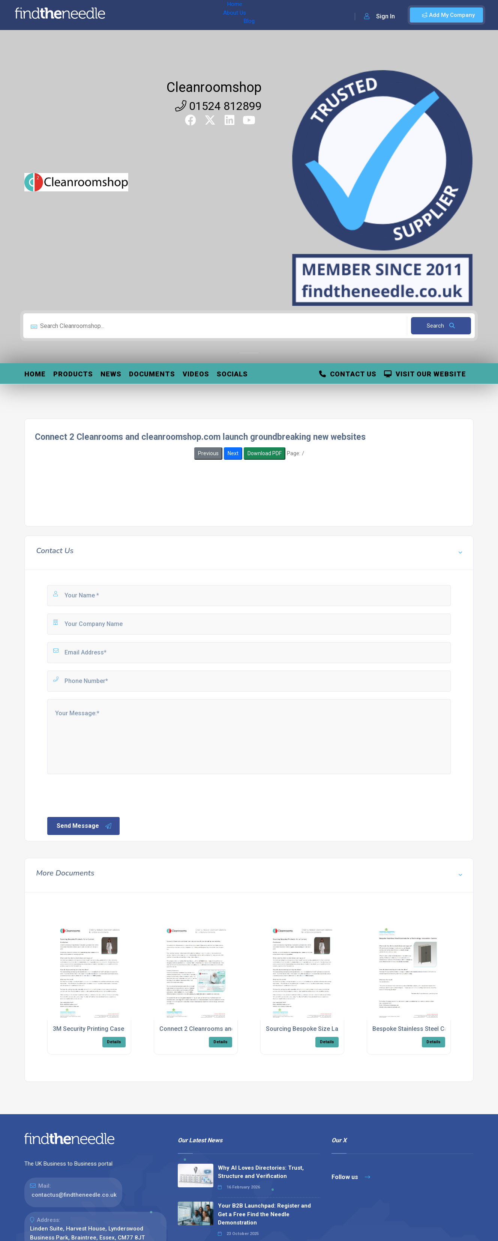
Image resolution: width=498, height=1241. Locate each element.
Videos (196, 374)
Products (73, 374)
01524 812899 (218, 106)
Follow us (351, 1177)
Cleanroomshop (214, 87)
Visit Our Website (425, 374)
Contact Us (347, 374)
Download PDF (265, 453)
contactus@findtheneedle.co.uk (74, 1194)
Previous (208, 453)
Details (114, 1041)
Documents (152, 374)
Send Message (84, 826)
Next (233, 453)
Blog (187, 15)
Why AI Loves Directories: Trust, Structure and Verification (261, 1172)
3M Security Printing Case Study (97, 1028)
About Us (160, 15)
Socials (232, 374)
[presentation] (103, 794)
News (111, 374)
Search (441, 325)
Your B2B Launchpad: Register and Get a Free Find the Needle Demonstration (264, 1214)
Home (132, 15)
